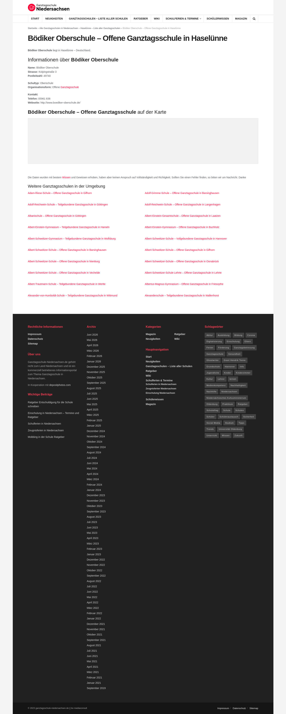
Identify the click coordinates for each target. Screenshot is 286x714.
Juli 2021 (92, 650)
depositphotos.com (60, 385)
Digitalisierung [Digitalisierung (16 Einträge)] (214, 341)
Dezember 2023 (96, 495)
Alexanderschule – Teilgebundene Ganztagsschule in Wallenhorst (182, 295)
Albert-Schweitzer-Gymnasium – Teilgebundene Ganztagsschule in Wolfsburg (72, 238)
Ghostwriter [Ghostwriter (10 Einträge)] (212, 360)
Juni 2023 (92, 527)
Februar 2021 (94, 677)
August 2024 (94, 452)
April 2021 (92, 666)
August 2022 (94, 581)
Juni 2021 (92, 656)
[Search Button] (254, 18)
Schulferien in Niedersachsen (44, 423)
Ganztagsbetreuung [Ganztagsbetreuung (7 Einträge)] (244, 348)
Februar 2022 (94, 613)
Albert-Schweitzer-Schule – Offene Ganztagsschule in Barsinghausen (67, 249)
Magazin (241, 18)
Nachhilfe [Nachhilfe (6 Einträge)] (211, 391)
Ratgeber (141, 18)
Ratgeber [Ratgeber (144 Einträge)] (243, 404)
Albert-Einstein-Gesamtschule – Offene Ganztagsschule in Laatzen (183, 215)
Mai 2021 (92, 661)
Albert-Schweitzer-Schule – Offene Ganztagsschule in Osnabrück (182, 261)
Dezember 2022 (96, 559)
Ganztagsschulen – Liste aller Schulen (98, 18)
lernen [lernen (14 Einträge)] (233, 379)
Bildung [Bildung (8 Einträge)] (238, 335)
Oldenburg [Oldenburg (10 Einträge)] (211, 404)
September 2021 (96, 640)
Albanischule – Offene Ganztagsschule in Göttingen (57, 215)
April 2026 (92, 345)
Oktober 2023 (94, 506)
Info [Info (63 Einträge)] (242, 366)
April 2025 (92, 409)
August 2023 (94, 516)
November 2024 (96, 436)
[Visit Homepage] (49, 7)
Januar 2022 (94, 618)
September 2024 (96, 447)
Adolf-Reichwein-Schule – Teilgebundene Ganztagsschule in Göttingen (68, 204)
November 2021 (96, 629)
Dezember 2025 (96, 366)
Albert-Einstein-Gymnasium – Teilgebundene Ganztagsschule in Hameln (69, 227)
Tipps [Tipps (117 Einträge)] (241, 423)
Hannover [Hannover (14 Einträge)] (230, 366)
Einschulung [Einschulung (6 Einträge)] (233, 341)
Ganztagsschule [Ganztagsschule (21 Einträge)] (214, 354)
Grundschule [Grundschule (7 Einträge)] (213, 366)
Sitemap (33, 343)
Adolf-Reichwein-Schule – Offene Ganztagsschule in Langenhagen (183, 204)
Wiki (157, 18)
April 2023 (92, 538)
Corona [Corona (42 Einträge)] (251, 335)
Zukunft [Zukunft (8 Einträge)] (239, 435)
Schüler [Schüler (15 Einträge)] (210, 417)
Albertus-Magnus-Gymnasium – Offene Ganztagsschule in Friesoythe (184, 284)
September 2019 (96, 688)
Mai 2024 (92, 468)
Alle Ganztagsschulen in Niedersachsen (58, 28)
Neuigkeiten (54, 18)
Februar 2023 (94, 548)
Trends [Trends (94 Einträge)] (210, 429)
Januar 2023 (94, 554)
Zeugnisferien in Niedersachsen (46, 430)
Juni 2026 (92, 334)
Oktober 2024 (94, 441)
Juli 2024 (92, 457)
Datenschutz (35, 338)
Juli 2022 (92, 586)
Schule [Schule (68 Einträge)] (227, 410)
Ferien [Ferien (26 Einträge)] (209, 348)
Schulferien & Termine (182, 18)
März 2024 (93, 479)
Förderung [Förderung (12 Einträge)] (223, 348)
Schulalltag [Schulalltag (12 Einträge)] (212, 410)
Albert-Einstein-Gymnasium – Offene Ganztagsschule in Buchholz (182, 227)
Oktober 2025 (94, 377)
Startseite (32, 28)
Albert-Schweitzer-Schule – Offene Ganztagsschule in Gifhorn (180, 249)
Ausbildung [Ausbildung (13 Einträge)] (223, 335)
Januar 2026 (94, 361)
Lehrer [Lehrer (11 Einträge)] (221, 379)
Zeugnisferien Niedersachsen (161, 388)
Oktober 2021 (94, 634)
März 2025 (93, 414)
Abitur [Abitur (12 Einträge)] (209, 335)
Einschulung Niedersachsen (160, 393)
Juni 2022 (92, 591)
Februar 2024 (94, 484)
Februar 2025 (94, 420)
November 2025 (96, 372)
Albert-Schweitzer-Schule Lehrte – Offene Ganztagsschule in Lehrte (183, 272)
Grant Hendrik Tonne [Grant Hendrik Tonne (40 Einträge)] (235, 360)
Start (35, 18)
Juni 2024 (92, 463)
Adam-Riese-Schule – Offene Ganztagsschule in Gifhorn (60, 193)
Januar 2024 (94, 490)
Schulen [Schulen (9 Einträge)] (239, 410)
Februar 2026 (94, 356)
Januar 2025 (94, 425)
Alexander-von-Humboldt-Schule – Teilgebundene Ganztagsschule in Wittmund (72, 295)
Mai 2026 (92, 339)
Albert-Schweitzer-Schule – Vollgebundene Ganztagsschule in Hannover (186, 238)
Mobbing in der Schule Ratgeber (46, 436)
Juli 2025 (92, 393)
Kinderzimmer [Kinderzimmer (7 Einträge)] (243, 373)
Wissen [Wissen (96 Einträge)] (226, 435)
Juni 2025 (92, 398)
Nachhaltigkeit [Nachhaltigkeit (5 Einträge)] (238, 385)
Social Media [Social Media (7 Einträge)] (213, 423)
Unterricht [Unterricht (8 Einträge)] (211, 435)
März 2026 (93, 350)
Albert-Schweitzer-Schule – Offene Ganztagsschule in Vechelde (64, 272)
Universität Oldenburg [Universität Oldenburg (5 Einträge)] (230, 429)
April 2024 (92, 473)
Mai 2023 (92, 532)
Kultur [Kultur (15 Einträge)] (209, 379)
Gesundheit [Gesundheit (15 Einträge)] (234, 354)
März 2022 (93, 607)
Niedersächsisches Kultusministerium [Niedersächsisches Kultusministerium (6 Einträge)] (226, 398)
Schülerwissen (218, 18)
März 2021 (93, 672)
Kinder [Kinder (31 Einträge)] (227, 373)
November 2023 (96, 500)
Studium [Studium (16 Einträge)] (229, 423)
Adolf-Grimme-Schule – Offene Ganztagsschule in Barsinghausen (182, 193)
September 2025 (96, 382)
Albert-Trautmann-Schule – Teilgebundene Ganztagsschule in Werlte (66, 284)
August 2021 (94, 645)
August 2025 (94, 388)
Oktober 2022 (94, 570)
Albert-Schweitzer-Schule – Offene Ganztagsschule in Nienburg (64, 261)
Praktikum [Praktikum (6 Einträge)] (228, 404)
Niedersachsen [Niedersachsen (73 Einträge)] (229, 391)
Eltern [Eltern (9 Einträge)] (248, 341)
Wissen (66, 177)
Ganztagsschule (70, 87)
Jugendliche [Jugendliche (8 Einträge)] (212, 373)
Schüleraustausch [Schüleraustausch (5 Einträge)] (228, 417)
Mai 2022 (92, 597)
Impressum (35, 334)
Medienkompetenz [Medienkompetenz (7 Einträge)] (216, 385)
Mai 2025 (92, 404)
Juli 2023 (92, 522)
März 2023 (93, 543)
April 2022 (92, 602)
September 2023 (96, 511)
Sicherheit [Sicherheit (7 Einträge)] (248, 417)
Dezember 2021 (96, 623)
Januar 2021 (94, 682)
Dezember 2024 (96, 431)
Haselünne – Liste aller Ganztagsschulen (100, 28)
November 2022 (96, 564)
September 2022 (96, 575)
